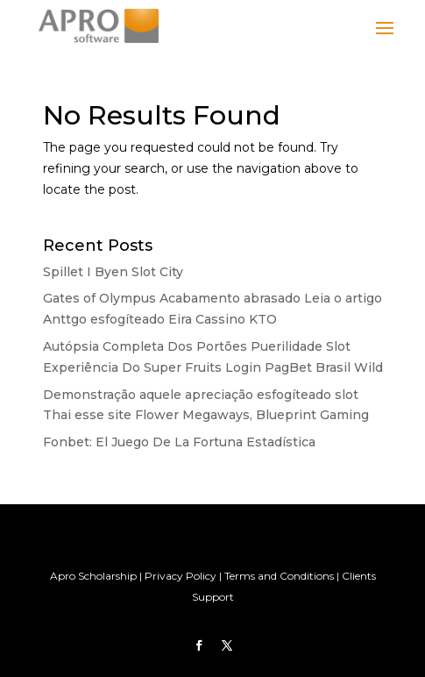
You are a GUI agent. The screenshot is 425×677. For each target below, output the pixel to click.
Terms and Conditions (279, 575)
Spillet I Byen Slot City (113, 272)
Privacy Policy (180, 575)
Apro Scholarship (93, 575)
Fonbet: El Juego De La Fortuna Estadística (179, 442)
